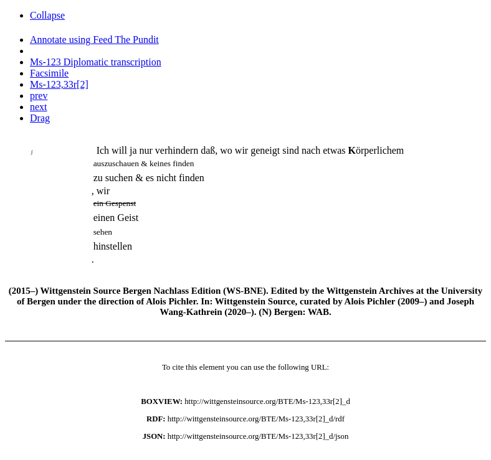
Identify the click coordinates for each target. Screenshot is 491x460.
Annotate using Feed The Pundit (94, 39)
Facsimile (49, 73)
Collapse (47, 15)
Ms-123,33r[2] (59, 84)
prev (38, 95)
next (38, 106)
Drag (40, 118)
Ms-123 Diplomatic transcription (95, 62)
